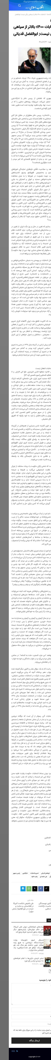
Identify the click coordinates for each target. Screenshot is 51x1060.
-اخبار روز (37, 934)
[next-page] (41, 971)
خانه (47, 14)
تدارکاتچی (16, 873)
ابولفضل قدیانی (36, 873)
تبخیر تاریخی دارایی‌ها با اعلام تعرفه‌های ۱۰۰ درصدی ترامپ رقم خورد (20, 959)
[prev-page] (46, 971)
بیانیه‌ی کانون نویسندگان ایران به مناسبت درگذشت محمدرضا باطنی (39, 906)
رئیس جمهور (7, 873)
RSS (4, 1051)
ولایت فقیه (26, 877)
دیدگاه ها (41, 14)
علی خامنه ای (34, 877)
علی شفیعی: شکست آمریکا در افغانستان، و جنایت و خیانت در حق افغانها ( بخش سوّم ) (14, 907)
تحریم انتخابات (25, 873)
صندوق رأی (44, 877)
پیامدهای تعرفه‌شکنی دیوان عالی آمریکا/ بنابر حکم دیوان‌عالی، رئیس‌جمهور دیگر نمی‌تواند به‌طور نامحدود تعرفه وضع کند (20, 929)
